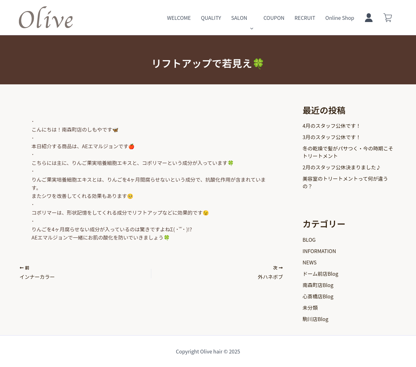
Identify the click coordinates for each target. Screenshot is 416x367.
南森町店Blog (318, 285)
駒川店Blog (315, 319)
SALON (242, 17)
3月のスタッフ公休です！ (332, 137)
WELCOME (179, 17)
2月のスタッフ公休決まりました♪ (342, 167)
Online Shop (339, 17)
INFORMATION (319, 251)
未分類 (310, 307)
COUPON (274, 17)
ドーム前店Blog (320, 273)
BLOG (309, 239)
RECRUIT (305, 17)
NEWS (309, 262)
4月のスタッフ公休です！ (332, 125)
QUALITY (211, 17)
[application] (250, 17)
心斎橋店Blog (318, 296)
